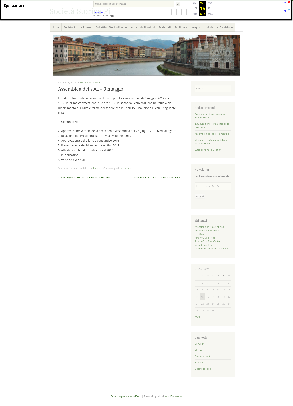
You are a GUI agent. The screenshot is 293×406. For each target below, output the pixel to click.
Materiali (165, 27)
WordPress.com (173, 396)
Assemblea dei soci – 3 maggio (212, 133)
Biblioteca (181, 27)
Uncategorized (203, 369)
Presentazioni (202, 356)
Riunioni (97, 168)
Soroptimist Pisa (204, 245)
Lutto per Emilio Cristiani (208, 149)
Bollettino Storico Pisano (111, 27)
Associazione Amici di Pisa (209, 227)
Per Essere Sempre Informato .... (212, 177)
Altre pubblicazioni (143, 27)
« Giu (197, 316)
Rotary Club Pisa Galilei (207, 241)
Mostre (199, 350)
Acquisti (197, 27)
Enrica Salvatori (91, 82)
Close (283, 2)
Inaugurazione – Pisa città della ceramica (158, 177)
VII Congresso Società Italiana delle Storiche (84, 177)
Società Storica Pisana (77, 27)
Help (284, 10)
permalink (125, 168)
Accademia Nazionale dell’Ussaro (207, 232)
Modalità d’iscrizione (219, 27)
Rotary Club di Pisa (205, 237)
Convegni (200, 343)
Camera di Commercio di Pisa (211, 248)
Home (55, 27)
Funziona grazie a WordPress (126, 396)
